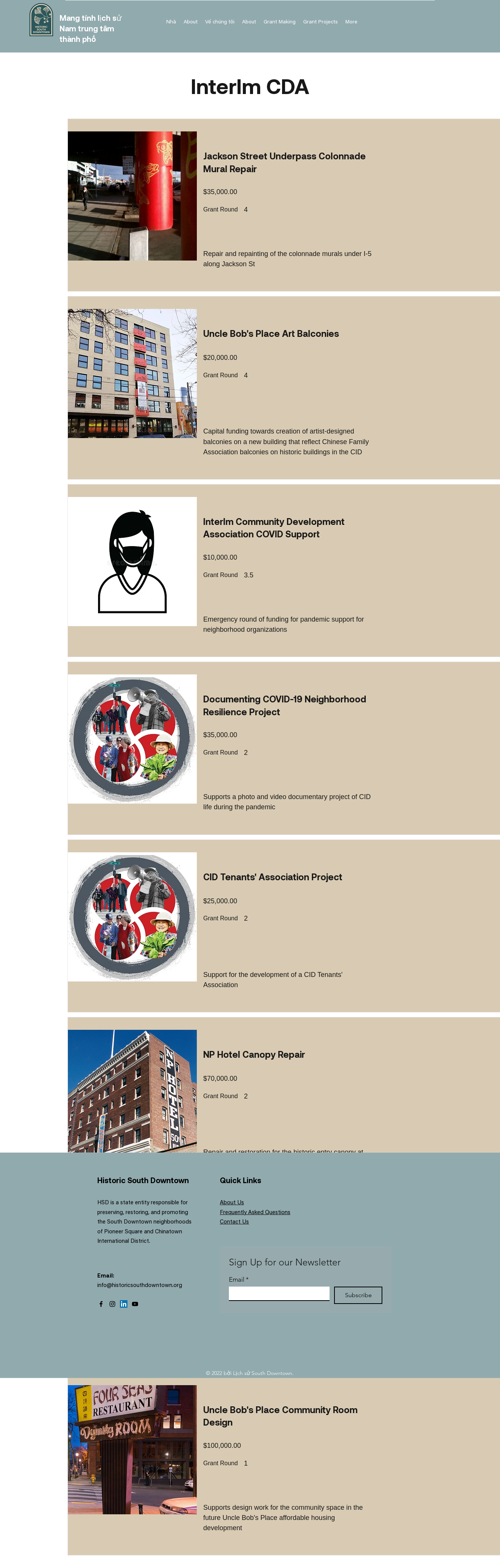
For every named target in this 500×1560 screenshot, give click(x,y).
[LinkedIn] (123, 1304)
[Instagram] (112, 1304)
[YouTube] (135, 1304)
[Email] (277, 1293)
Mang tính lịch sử (90, 17)
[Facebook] (101, 1304)
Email (239, 1280)
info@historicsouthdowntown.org (139, 1285)
